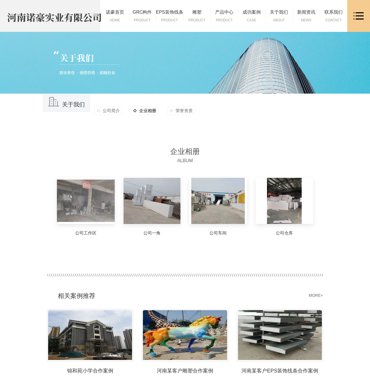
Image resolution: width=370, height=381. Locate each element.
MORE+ (316, 295)
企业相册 (144, 111)
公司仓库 (284, 232)
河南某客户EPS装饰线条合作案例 (279, 370)
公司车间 (218, 232)
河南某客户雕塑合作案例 (185, 370)
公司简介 (111, 110)
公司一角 (152, 232)
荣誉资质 (184, 110)
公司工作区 (85, 232)
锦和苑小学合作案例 (90, 370)
